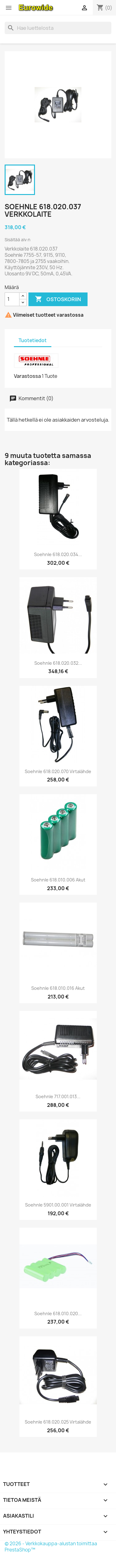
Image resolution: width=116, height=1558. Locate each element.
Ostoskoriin (58, 299)
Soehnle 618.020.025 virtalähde (58, 1422)
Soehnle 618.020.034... (58, 554)
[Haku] (58, 28)
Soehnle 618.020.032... (58, 663)
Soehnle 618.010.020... (58, 1313)
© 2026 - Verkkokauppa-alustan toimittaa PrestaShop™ (51, 1546)
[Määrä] (12, 299)
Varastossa (27, 376)
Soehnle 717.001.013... (58, 1096)
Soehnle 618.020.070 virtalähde (58, 771)
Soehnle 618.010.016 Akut (58, 988)
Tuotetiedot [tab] (33, 340)
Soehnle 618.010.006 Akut (58, 880)
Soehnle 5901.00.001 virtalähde (58, 1205)
